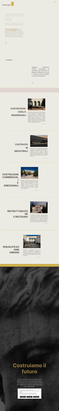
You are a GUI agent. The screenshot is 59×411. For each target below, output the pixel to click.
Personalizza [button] (36, 396)
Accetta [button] (23, 396)
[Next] (43, 104)
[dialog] (29, 394)
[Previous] (30, 104)
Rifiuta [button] (29, 396)
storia (32, 386)
